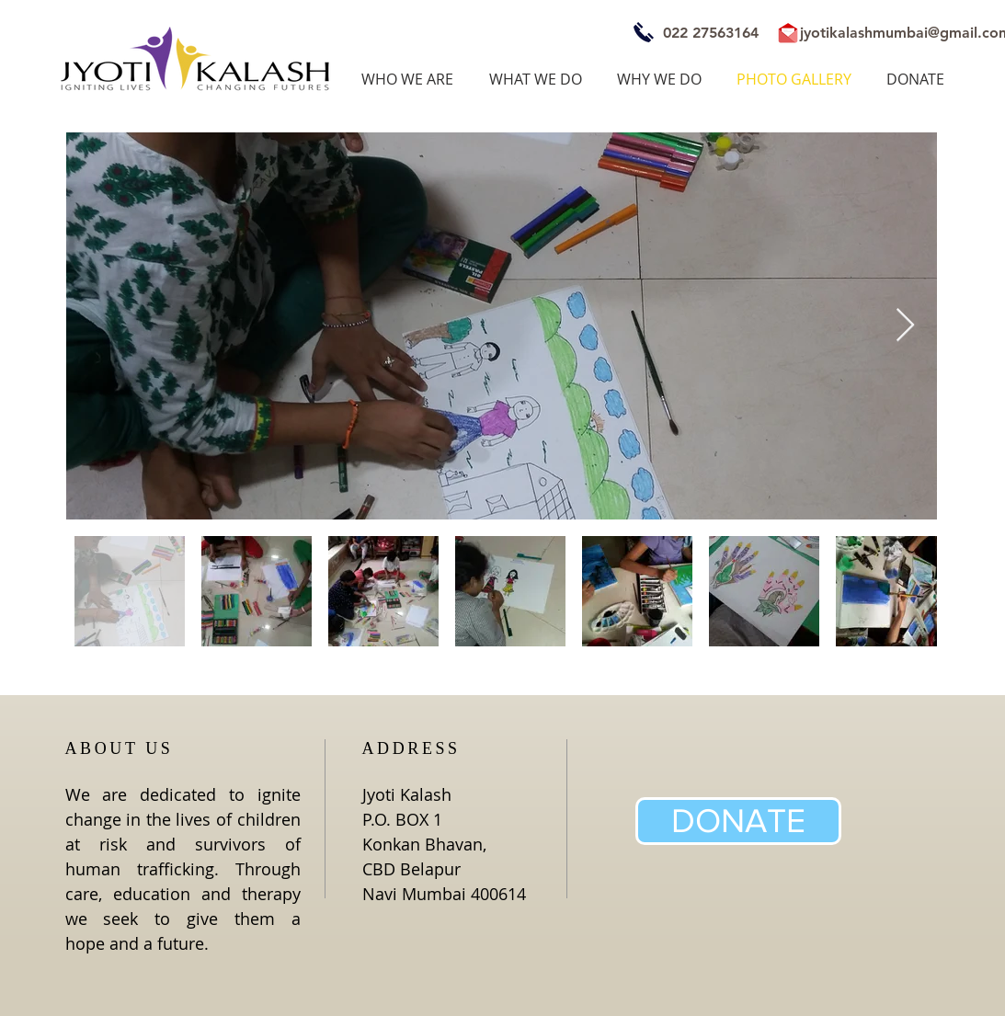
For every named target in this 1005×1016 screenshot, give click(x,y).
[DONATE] (738, 821)
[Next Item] (905, 326)
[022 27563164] (711, 33)
